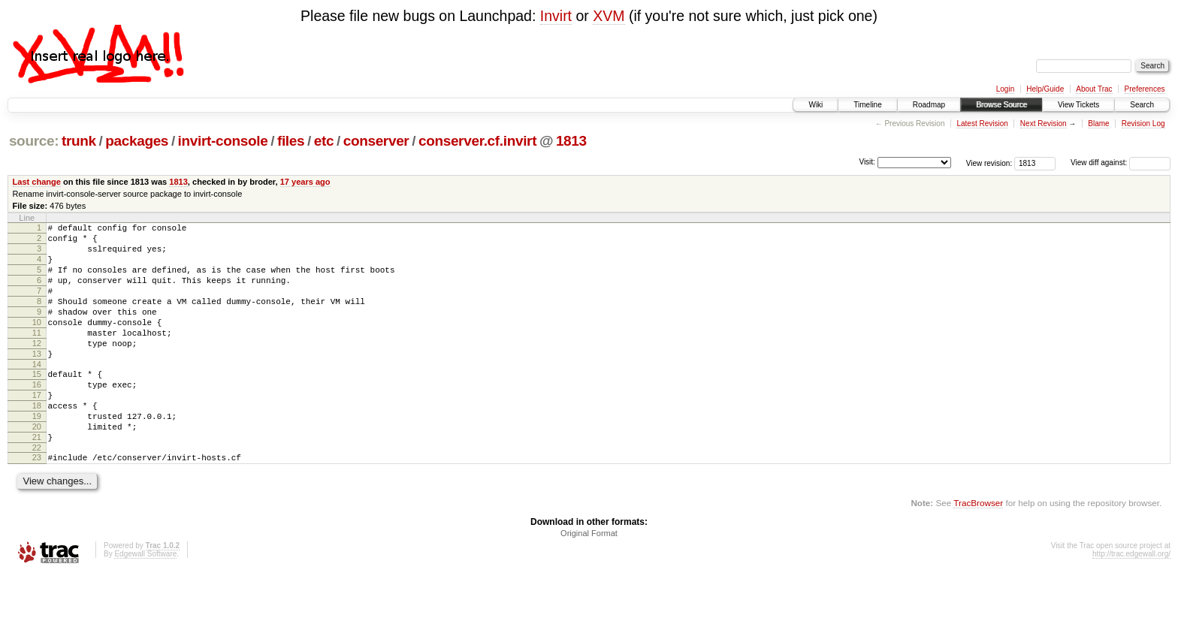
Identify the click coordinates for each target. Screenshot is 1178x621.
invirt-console (223, 141)
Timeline (867, 105)
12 (36, 367)
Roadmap (929, 105)
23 (36, 502)
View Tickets (1078, 105)
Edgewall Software (145, 601)
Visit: (867, 162)
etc (324, 141)
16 (36, 416)
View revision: (989, 162)
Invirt (556, 16)
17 (36, 428)
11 (36, 355)
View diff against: (1120, 162)
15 (36, 403)
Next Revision (1043, 123)
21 (36, 479)
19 (36, 454)
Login (1005, 89)
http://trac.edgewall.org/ (1131, 601)
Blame (1098, 123)
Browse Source (1001, 105)
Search (1142, 105)
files (290, 141)
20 (36, 467)
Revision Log (1143, 123)
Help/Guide (1045, 89)
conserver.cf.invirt (477, 141)
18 (36, 441)
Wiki (815, 105)
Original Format (589, 580)
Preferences (1145, 89)
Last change (37, 181)
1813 (571, 141)
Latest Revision (981, 123)
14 (36, 393)
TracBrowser (978, 550)
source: (34, 141)
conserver (376, 141)
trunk (79, 141)
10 (36, 342)
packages (136, 141)
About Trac (1094, 89)
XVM (608, 16)
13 (36, 380)
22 (36, 492)
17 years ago (305, 181)
